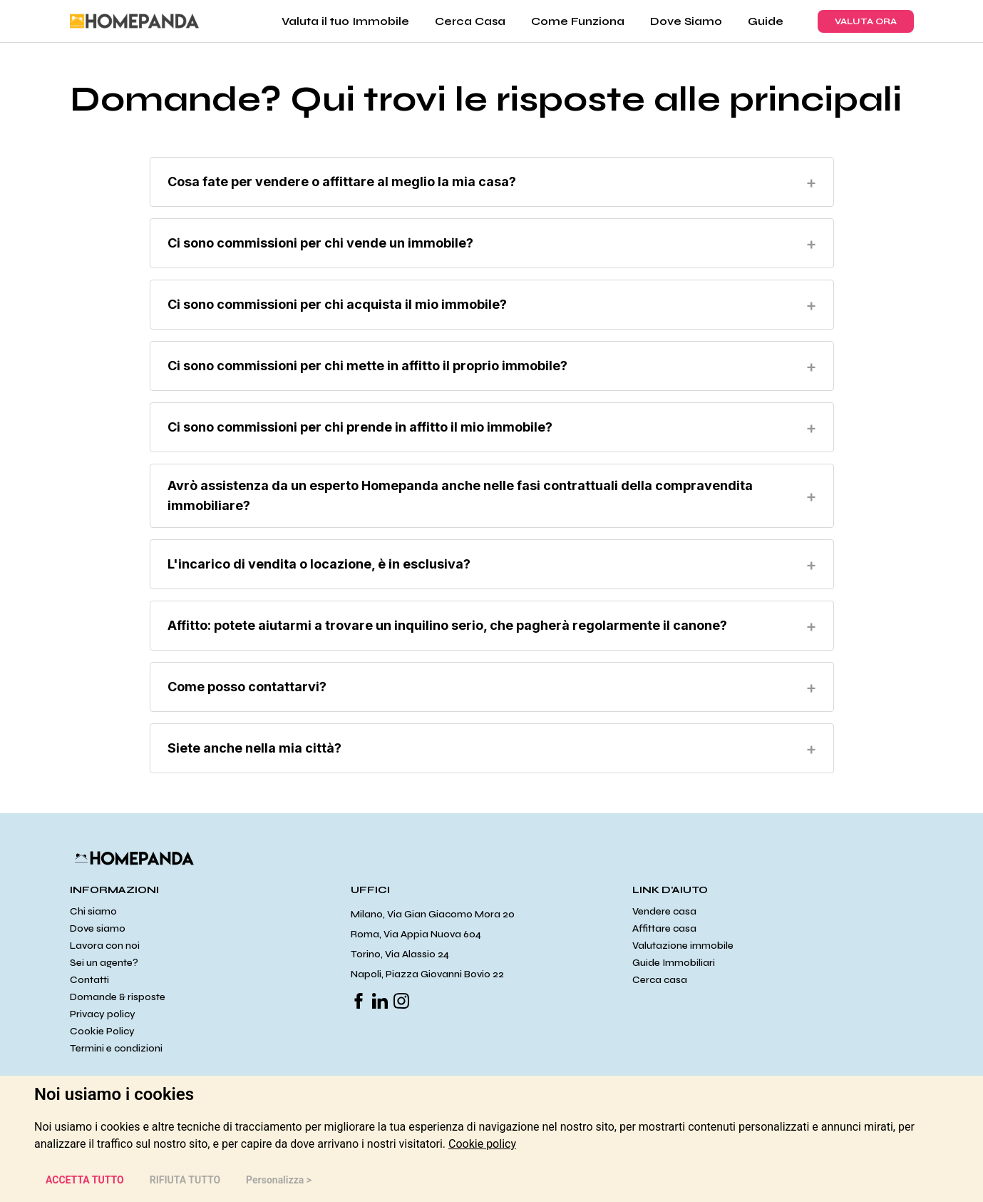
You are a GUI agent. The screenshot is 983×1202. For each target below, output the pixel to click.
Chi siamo (93, 911)
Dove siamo (97, 928)
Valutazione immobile (683, 945)
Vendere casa (664, 911)
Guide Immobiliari (673, 963)
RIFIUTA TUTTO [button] (185, 1180)
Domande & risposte (117, 997)
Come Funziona (577, 21)
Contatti (89, 980)
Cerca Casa (470, 21)
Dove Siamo (686, 21)
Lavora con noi (105, 945)
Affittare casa (664, 928)
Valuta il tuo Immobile (345, 21)
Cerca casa (659, 980)
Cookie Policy (102, 1031)
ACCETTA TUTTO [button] (85, 1180)
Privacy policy (102, 1014)
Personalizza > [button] (279, 1180)
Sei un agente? (104, 963)
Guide (765, 21)
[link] (482, 1144)
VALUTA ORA (866, 21)
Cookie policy (482, 1144)
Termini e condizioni (116, 1048)
